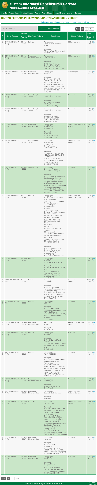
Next (91, 29)
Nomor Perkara (12, 36)
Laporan (70, 13)
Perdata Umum (14, 13)
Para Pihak (55, 36)
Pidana (37, 13)
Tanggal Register (24, 36)
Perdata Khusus (27, 13)
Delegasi (78, 13)
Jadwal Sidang (60, 13)
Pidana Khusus (47, 13)
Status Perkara (77, 36)
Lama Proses (89, 36)
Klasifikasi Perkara (35, 36)
